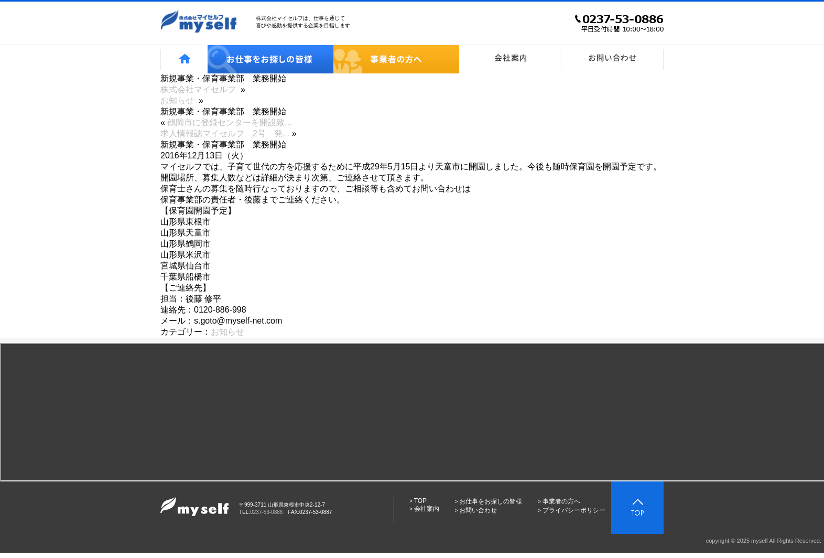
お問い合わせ (478, 510)
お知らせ (227, 331)
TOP (420, 501)
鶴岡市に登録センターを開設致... (229, 122)
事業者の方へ (561, 501)
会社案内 (426, 508)
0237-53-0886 (266, 512)
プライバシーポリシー (574, 510)
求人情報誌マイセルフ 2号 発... (224, 133)
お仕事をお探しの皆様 (490, 501)
